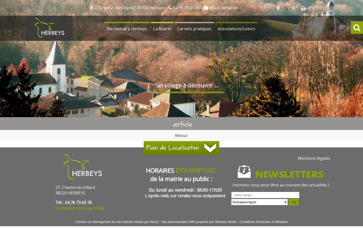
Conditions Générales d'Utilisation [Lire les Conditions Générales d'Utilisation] (264, 222)
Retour (181, 135)
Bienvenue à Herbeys (127, 28)
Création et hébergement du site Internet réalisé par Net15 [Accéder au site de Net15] (117, 222)
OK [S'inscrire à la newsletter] (293, 202)
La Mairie (162, 28)
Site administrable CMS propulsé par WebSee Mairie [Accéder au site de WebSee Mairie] (199, 222)
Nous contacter (223, 8)
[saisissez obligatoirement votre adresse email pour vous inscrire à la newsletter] (265, 195)
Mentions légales (314, 158)
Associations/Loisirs (236, 28)
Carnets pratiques (194, 28)
